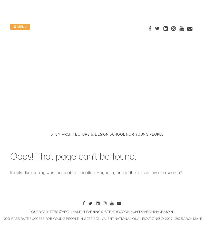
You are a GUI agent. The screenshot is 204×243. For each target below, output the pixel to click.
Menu (20, 26)
